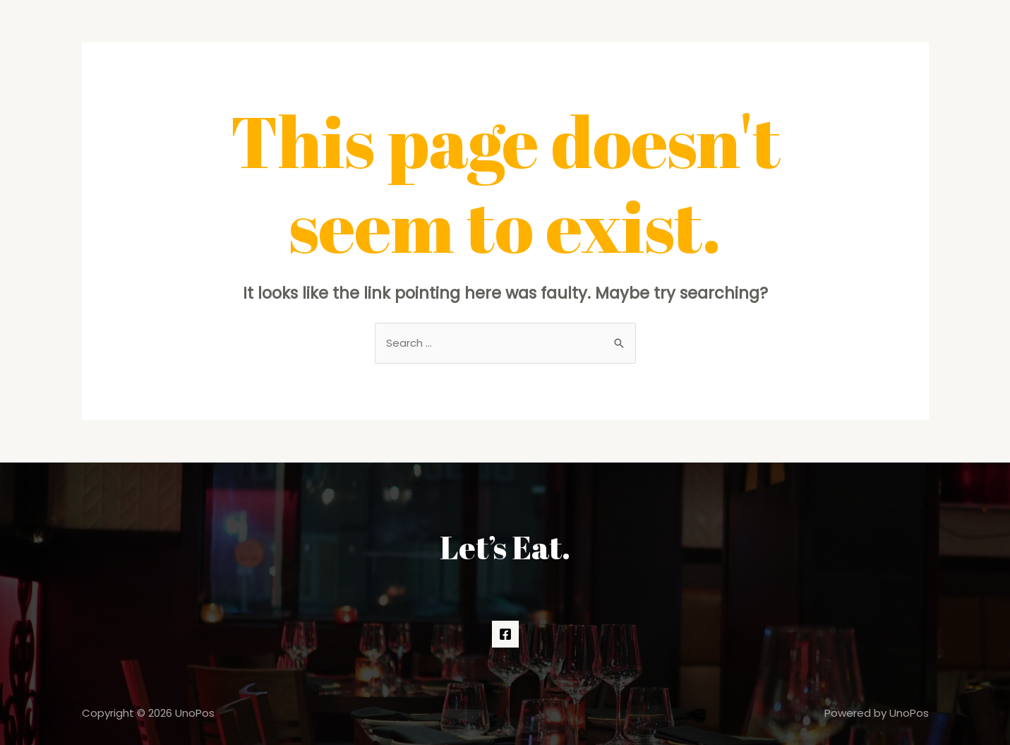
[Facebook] (505, 634)
